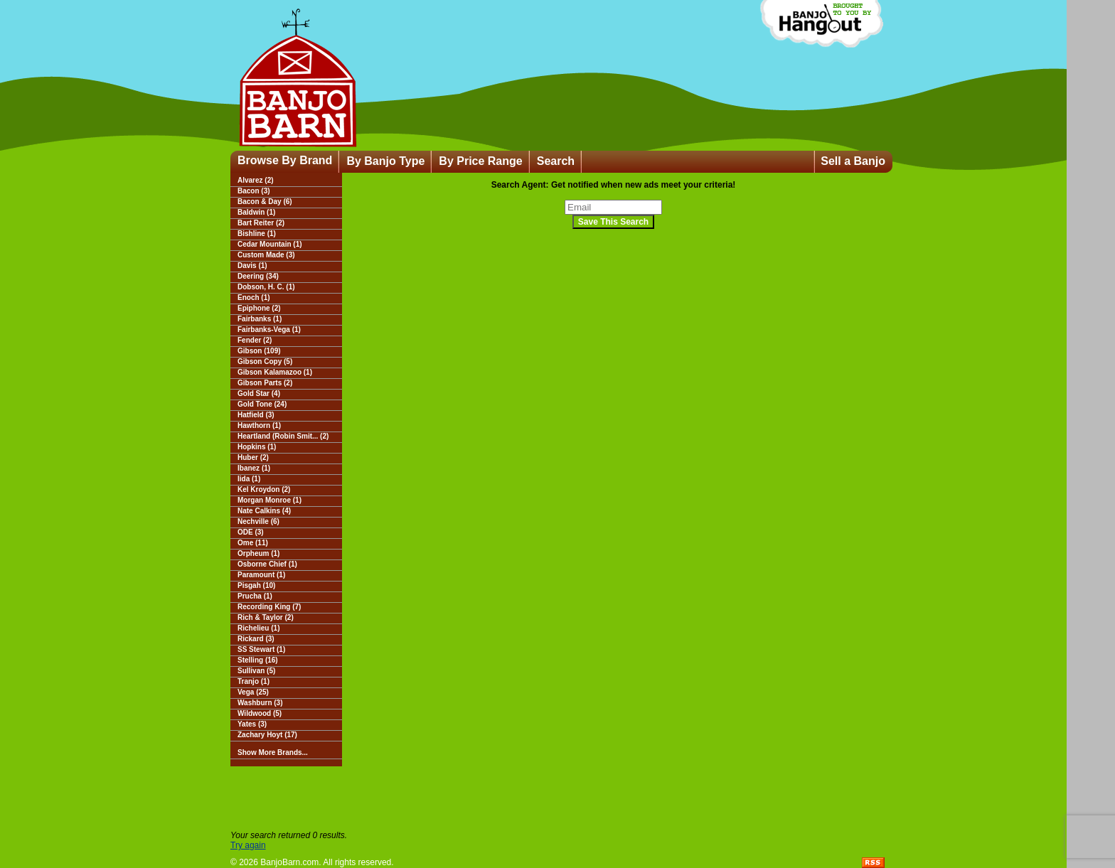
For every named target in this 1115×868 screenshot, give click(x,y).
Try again (248, 845)
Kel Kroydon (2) (264, 489)
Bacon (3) (254, 191)
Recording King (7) (269, 607)
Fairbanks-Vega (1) (269, 329)
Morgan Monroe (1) (270, 500)
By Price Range (480, 161)
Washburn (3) (260, 703)
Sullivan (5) (256, 671)
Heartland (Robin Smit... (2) (283, 436)
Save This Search (613, 222)
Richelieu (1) (258, 628)
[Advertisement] (557, 798)
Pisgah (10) (256, 585)
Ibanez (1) (254, 468)
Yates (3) (252, 724)
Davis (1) (252, 265)
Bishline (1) (257, 233)
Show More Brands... (273, 752)
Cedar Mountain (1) (270, 244)
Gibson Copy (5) (265, 361)
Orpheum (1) (258, 553)
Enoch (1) (254, 297)
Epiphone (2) (259, 308)
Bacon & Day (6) (265, 201)
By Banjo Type (385, 161)
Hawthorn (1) (259, 425)
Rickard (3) (256, 639)
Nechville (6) (258, 521)
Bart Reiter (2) (261, 223)
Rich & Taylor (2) (266, 617)
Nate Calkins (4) (264, 511)
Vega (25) (253, 692)
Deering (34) (258, 276)
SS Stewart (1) (261, 649)
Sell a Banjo (853, 161)
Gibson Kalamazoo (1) (275, 372)
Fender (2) (255, 340)
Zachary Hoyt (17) (267, 735)
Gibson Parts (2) (265, 383)
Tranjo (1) (254, 681)
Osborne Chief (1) (267, 564)
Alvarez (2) (256, 180)
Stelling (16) (258, 660)
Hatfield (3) (256, 415)
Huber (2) (253, 457)
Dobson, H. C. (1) (266, 287)
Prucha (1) (255, 596)
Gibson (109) (259, 351)
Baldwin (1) (256, 212)
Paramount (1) (261, 575)
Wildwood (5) (260, 713)
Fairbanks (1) (260, 319)
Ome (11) (253, 543)
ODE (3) (251, 532)
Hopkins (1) (257, 447)
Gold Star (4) (259, 393)
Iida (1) (249, 479)
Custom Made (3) (266, 255)
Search (556, 161)
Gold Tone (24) (262, 404)
